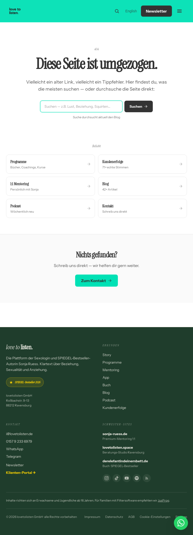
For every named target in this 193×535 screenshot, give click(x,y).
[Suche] (116, 11)
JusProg (163, 500)
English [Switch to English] (131, 11)
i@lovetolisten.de (19, 434)
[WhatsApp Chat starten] (181, 523)
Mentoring (111, 370)
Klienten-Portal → (21, 472)
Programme (112, 362)
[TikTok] (117, 478)
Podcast (109, 400)
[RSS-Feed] (147, 478)
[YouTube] (127, 478)
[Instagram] (107, 478)
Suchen (138, 106)
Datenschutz (114, 517)
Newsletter (156, 11)
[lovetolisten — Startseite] (15, 11)
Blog (106, 392)
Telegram (13, 456)
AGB (131, 517)
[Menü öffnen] (179, 11)
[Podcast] (137, 478)
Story (107, 355)
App (106, 377)
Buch (107, 385)
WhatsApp (14, 449)
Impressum (92, 517)
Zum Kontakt (96, 280)
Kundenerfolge (114, 407)
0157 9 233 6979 (19, 441)
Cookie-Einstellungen (155, 517)
